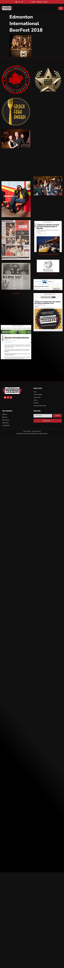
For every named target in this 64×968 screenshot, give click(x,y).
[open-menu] (60, 8)
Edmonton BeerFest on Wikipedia (48, 274)
